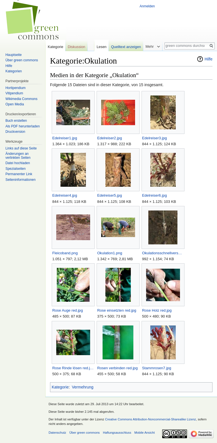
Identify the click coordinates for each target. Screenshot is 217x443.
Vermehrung (82, 387)
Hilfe (208, 59)
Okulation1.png (109, 253)
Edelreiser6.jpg (154, 195)
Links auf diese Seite (21, 148)
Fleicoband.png (65, 253)
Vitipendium (14, 93)
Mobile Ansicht (144, 432)
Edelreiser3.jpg (154, 138)
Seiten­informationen (20, 180)
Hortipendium (15, 88)
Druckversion (15, 132)
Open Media (14, 104)
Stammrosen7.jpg (156, 368)
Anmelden (147, 6)
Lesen (102, 47)
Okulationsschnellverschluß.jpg (163, 253)
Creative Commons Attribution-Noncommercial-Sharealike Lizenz (150, 419)
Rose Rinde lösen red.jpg (73, 368)
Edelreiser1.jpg (64, 138)
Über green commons (21, 60)
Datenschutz (57, 432)
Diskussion (76, 47)
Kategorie (60, 387)
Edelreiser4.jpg (64, 195)
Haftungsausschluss (117, 432)
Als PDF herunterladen (22, 126)
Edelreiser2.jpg (109, 138)
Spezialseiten (15, 169)
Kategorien (13, 71)
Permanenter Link (18, 174)
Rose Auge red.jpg (67, 310)
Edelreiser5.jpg (109, 195)
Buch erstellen (16, 121)
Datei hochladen (17, 163)
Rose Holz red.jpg (157, 310)
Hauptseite (13, 55)
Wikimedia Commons (21, 99)
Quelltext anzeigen (126, 47)
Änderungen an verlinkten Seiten (18, 156)
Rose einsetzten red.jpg (116, 310)
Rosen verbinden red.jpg (117, 368)
